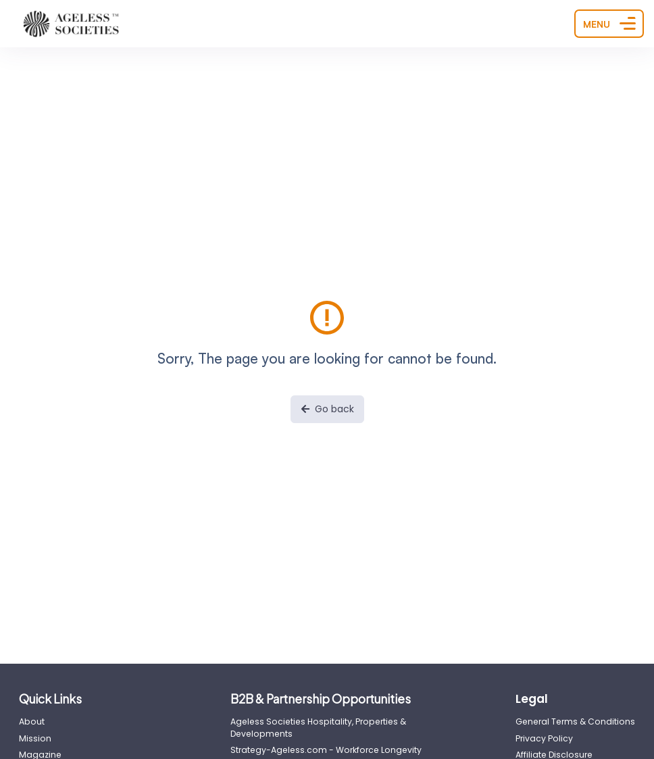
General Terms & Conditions (575, 721)
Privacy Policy (544, 738)
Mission (35, 738)
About (32, 721)
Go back (327, 409)
